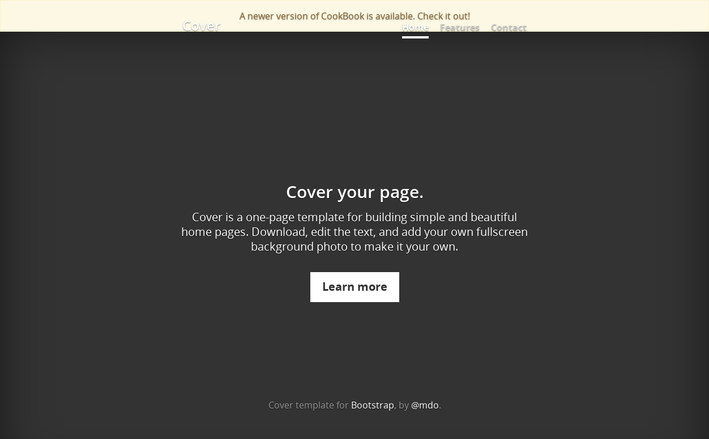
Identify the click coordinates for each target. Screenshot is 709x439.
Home (415, 27)
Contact (509, 27)
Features (460, 27)
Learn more (354, 286)
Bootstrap (372, 405)
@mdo (425, 405)
